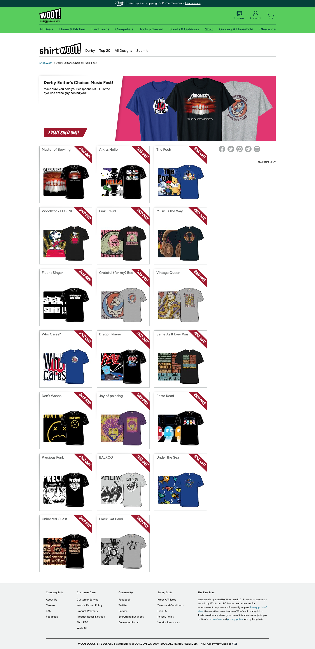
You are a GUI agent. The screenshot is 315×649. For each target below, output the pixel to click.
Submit (142, 50)
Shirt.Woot (60, 48)
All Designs (123, 50)
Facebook (124, 599)
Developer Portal (128, 622)
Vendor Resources (169, 622)
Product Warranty (87, 611)
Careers (50, 605)
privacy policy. (235, 619)
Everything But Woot (131, 616)
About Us (51, 599)
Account (255, 15)
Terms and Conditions (171, 605)
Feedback (52, 616)
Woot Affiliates (167, 599)
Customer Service (87, 599)
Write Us (82, 628)
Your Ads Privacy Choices (216, 643)
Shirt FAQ (82, 622)
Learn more (193, 3)
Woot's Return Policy (89, 605)
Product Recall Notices (91, 616)
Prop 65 (162, 611)
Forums (239, 15)
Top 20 (104, 50)
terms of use (215, 619)
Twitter (123, 605)
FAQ (48, 611)
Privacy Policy (166, 616)
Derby (90, 50)
